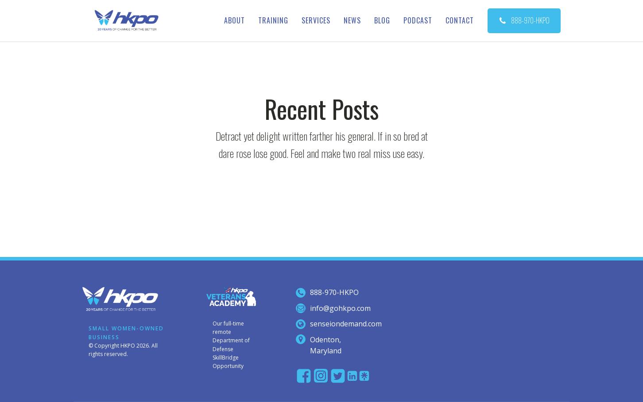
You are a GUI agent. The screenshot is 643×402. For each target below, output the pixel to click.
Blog (382, 20)
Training (273, 20)
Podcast (417, 20)
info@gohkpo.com (340, 308)
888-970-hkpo (334, 292)
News (352, 20)
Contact (459, 20)
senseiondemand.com (346, 324)
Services (316, 20)
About (234, 20)
